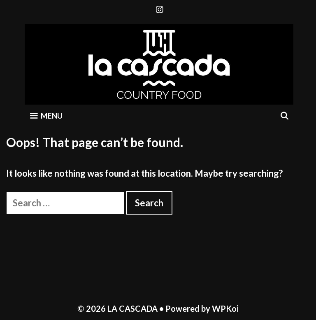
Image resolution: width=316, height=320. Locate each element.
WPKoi (225, 308)
